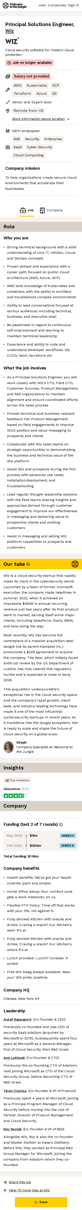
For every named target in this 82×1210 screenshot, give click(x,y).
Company (51, 210)
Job (26, 210)
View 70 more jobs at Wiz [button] (26, 1190)
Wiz (9, 31)
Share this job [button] (17, 1182)
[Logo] (15, 5)
